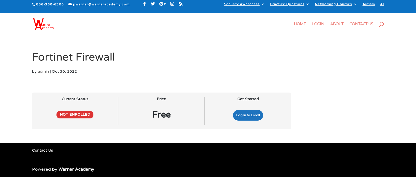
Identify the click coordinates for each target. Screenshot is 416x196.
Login (318, 24)
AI (382, 4)
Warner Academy (76, 169)
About (336, 24)
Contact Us (361, 24)
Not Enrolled (75, 114)
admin (43, 71)
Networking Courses (333, 4)
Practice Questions (287, 4)
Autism (369, 4)
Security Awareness (242, 4)
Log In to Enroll (248, 115)
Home (300, 24)
